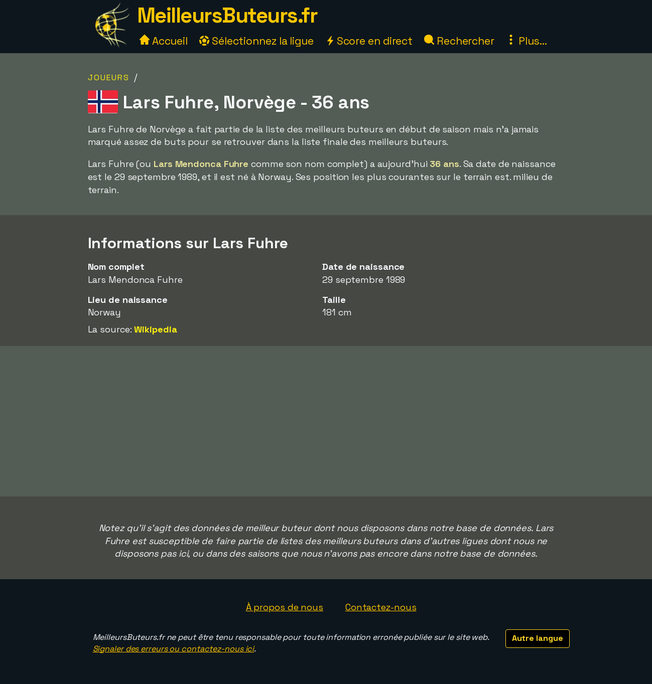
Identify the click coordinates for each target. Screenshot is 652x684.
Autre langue (537, 638)
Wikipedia (155, 329)
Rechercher (459, 41)
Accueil (164, 41)
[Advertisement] (326, 421)
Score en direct (369, 41)
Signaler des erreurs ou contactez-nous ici (173, 648)
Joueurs (108, 77)
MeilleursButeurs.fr (227, 15)
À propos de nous (284, 607)
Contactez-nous (381, 607)
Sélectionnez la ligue (256, 41)
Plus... (526, 41)
